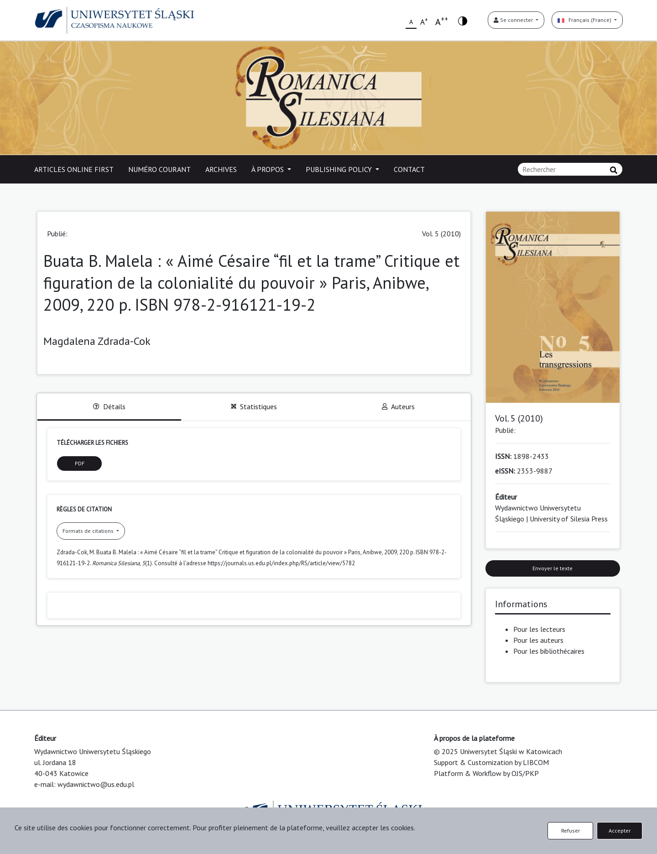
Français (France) (585, 19)
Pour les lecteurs (539, 629)
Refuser (570, 830)
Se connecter (514, 19)
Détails (109, 406)
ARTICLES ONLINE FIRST (74, 169)
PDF (79, 463)
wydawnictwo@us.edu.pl (95, 784)
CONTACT (409, 169)
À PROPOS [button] (268, 169)
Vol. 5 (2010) (441, 233)
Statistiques (254, 406)
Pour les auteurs (538, 640)
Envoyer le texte (552, 568)
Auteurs (398, 406)
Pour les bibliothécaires (548, 651)
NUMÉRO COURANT (159, 169)
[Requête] (570, 169)
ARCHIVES (221, 169)
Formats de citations (89, 530)
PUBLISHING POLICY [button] (340, 169)
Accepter (620, 830)
